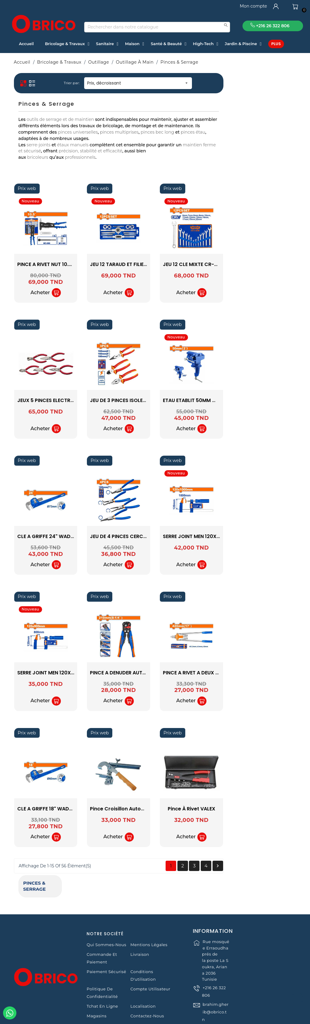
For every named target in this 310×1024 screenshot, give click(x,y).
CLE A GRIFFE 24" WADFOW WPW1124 (134, 536)
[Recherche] (157, 27)
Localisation (143, 976)
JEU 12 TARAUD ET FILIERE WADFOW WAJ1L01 (215, 264)
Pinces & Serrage (42, 81)
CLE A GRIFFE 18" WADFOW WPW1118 (133, 808)
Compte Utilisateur (150, 958)
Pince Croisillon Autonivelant (198, 808)
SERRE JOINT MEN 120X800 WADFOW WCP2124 (146, 672)
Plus (276, 44)
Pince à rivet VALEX (264, 808)
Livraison (139, 924)
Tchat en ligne (102, 976)
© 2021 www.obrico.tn (155, 1016)
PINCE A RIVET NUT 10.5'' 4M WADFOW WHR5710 (146, 264)
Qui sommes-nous (106, 914)
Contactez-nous (147, 985)
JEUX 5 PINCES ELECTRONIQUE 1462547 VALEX (144, 400)
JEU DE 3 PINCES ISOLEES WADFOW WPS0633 (216, 400)
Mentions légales (148, 914)
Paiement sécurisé (106, 941)
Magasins (97, 985)
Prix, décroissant (211, 83)
